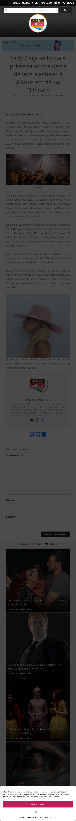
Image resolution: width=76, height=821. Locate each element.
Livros (70, 3)
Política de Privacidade (28, 817)
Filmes (35, 3)
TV (63, 3)
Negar (38, 812)
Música (16, 3)
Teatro (26, 3)
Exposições (46, 3)
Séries (57, 3)
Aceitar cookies (38, 804)
